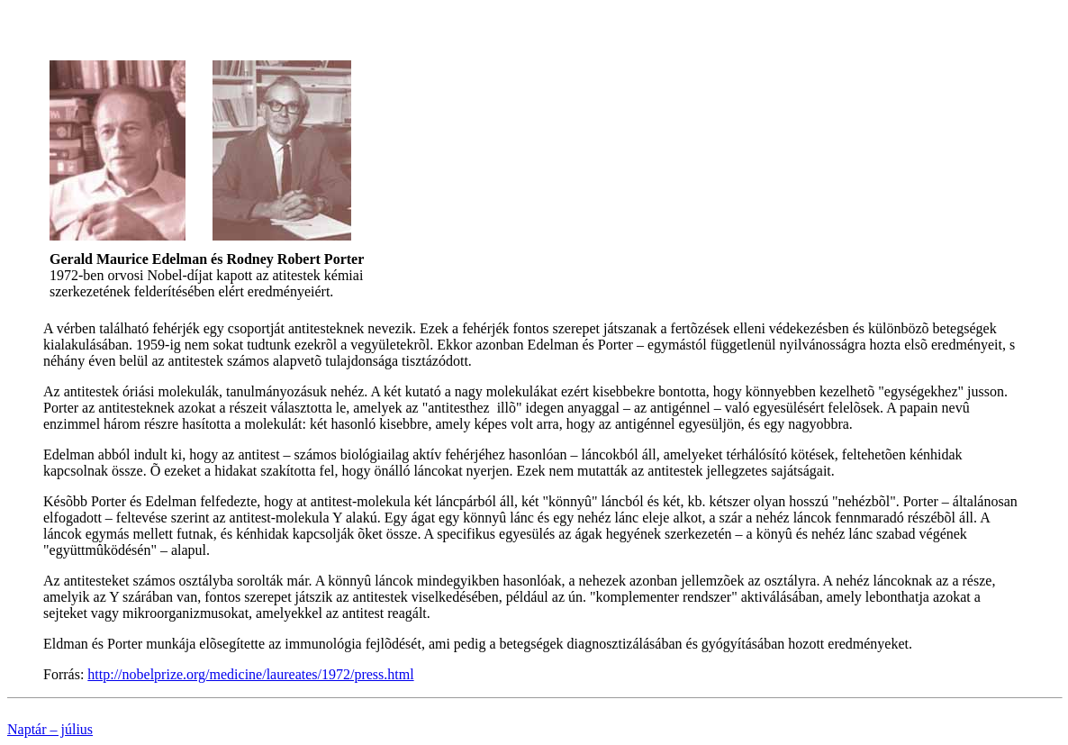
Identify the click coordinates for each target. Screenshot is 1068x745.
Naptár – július (50, 729)
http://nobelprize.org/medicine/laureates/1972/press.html (250, 674)
